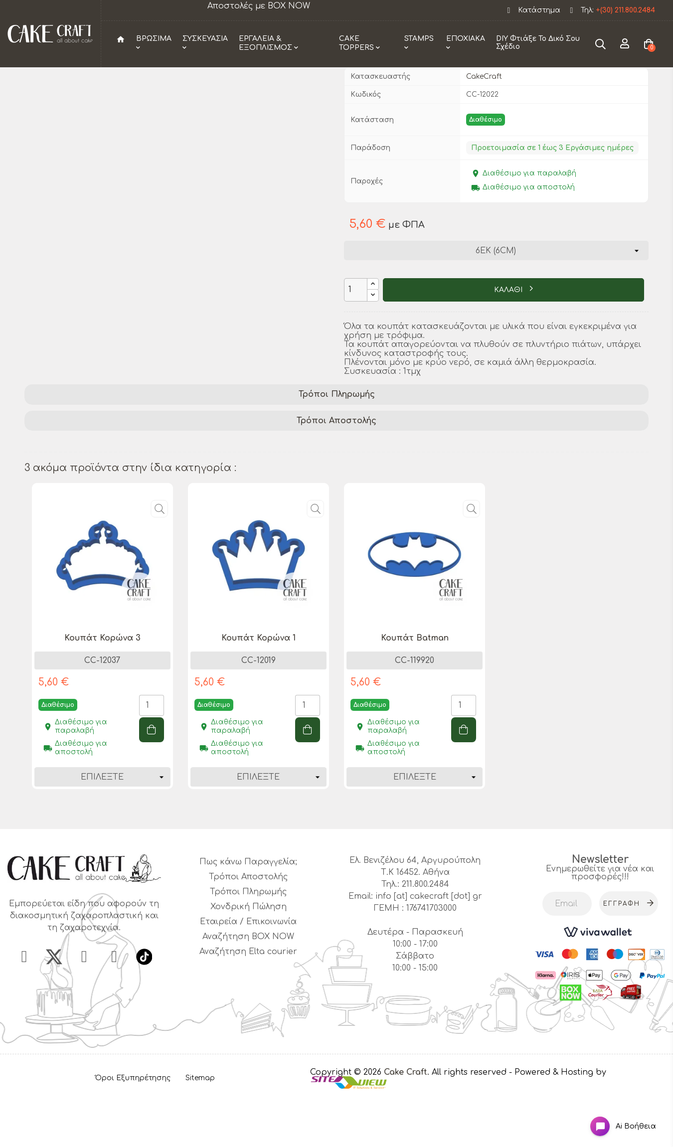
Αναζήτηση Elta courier (248, 1002)
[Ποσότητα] (355, 340)
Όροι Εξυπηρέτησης (132, 1129)
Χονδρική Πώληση (248, 958)
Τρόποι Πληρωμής (337, 445)
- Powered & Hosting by (557, 1123)
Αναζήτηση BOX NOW (248, 987)
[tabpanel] (102, 694)
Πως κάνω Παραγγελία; (248, 913)
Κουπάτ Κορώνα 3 (102, 688)
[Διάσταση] (496, 301)
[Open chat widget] (616, 1119)
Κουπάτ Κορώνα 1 (258, 688)
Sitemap (200, 1129)
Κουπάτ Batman (415, 688)
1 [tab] (336, 862)
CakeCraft (484, 127)
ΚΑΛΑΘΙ (509, 341)
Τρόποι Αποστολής (336, 471)
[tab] (336, 445)
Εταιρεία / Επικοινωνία (248, 973)
